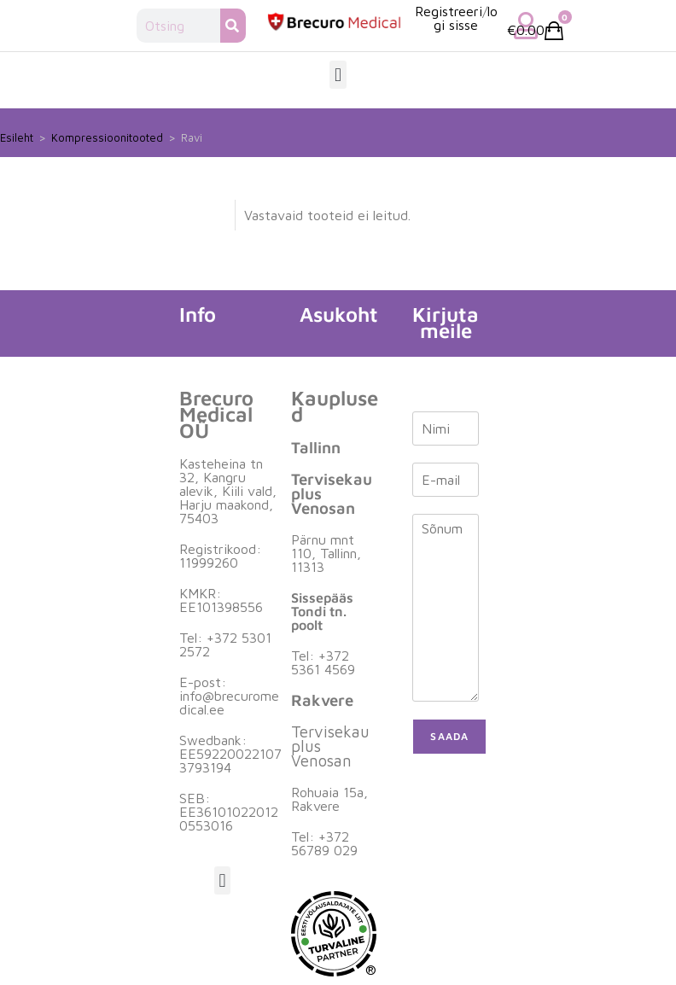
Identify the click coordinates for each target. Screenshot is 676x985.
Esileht (16, 137)
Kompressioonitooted (107, 137)
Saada (449, 736)
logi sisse (466, 17)
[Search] (233, 26)
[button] (337, 75)
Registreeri (448, 11)
